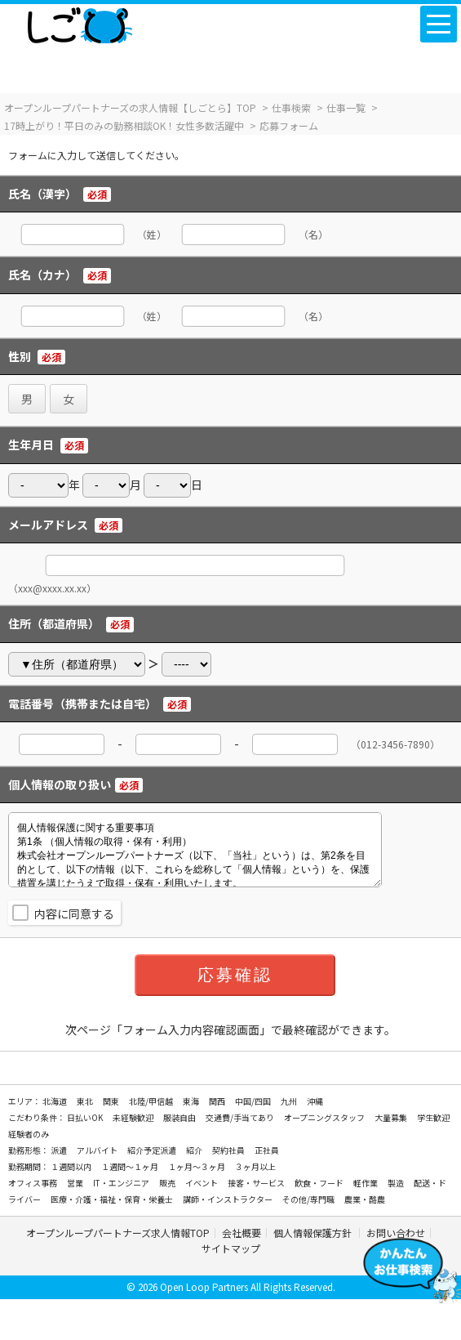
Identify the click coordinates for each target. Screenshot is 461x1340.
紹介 (195, 1150)
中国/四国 (254, 1101)
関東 (112, 1101)
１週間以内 (72, 1166)
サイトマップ (231, 1248)
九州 (290, 1101)
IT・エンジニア (122, 1183)
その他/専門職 (309, 1199)
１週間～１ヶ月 (130, 1166)
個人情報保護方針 (313, 1233)
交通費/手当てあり (241, 1117)
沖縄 (315, 1101)
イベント (202, 1183)
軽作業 (366, 1183)
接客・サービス (257, 1183)
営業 (76, 1183)
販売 (168, 1183)
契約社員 (229, 1150)
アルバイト (98, 1150)
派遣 (60, 1150)
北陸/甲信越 (152, 1101)
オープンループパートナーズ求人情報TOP (118, 1233)
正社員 (267, 1150)
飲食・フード (320, 1183)
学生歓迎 (433, 1117)
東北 (86, 1101)
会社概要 (241, 1233)
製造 (397, 1183)
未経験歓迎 (134, 1117)
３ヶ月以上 (255, 1166)
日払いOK (85, 1117)
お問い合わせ (395, 1233)
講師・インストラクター (228, 1199)
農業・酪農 (364, 1199)
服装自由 (180, 1117)
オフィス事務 (33, 1183)
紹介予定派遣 (152, 1150)
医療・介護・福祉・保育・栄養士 (113, 1199)
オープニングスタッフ (325, 1117)
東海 (192, 1101)
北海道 (55, 1101)
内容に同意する (74, 913)
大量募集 (392, 1117)
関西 (218, 1101)
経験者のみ (28, 1134)
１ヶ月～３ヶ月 (197, 1166)
